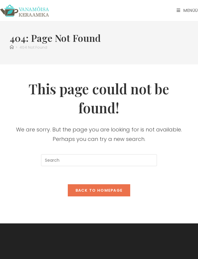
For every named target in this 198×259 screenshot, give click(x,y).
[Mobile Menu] (187, 10)
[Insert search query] (99, 160)
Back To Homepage (99, 190)
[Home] (12, 47)
